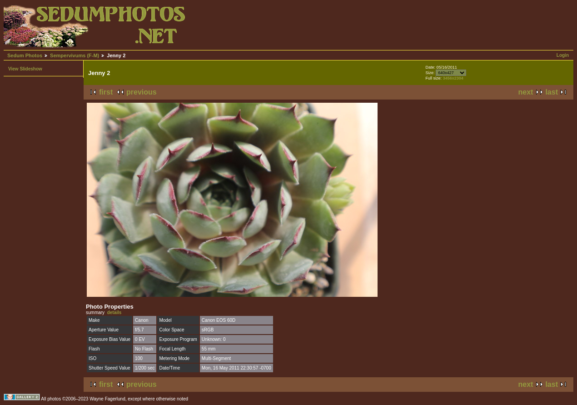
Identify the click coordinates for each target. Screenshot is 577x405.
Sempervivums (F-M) (74, 55)
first (106, 92)
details (114, 312)
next (525, 92)
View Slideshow (25, 68)
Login (563, 55)
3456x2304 (453, 78)
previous (141, 92)
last (551, 92)
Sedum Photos (24, 55)
